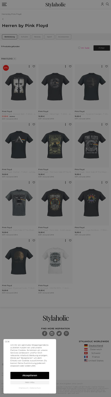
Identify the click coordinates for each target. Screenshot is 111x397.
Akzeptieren (29, 375)
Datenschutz (35, 388)
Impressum (23, 388)
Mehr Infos (29, 382)
